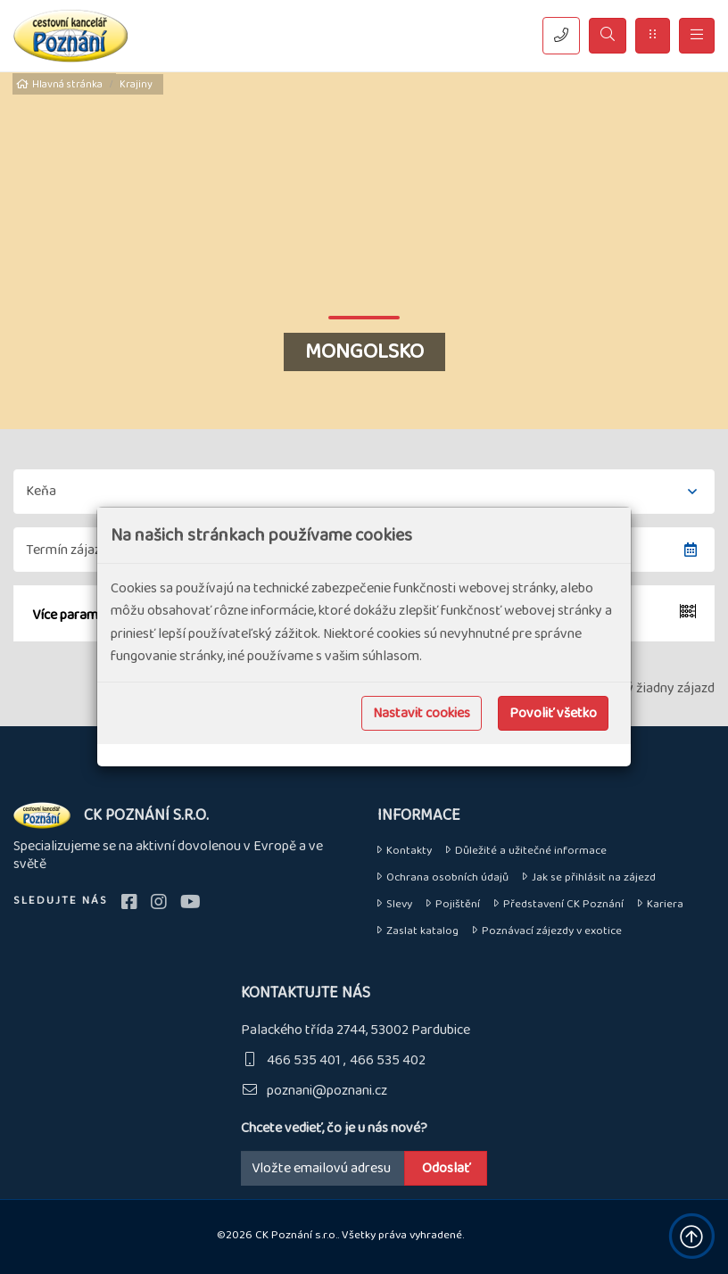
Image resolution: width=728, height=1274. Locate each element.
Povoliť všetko (553, 713)
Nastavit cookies (421, 713)
